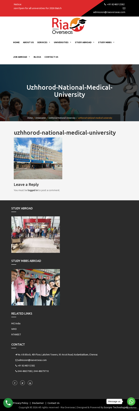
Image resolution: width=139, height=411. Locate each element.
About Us (28, 42)
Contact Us (51, 57)
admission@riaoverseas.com (32, 360)
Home (16, 42)
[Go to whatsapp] (131, 401)
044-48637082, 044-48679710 (33, 371)
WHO (14, 329)
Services (43, 42)
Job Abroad (21, 57)
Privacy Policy (20, 403)
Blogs (37, 57)
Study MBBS (106, 42)
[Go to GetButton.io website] (131, 408)
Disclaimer (38, 403)
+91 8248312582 (26, 365)
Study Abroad (85, 42)
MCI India (15, 323)
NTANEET (16, 334)
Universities (63, 42)
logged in (33, 190)
